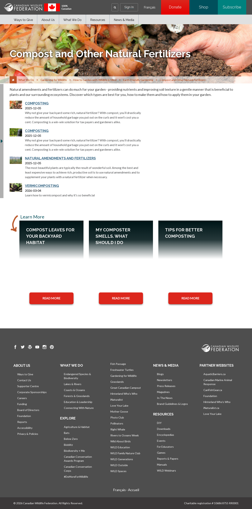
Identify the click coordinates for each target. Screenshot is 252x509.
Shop (208, 7)
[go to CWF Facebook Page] (15, 347)
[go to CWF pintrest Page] (52, 347)
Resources (97, 20)
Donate (179, 7)
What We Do (72, 20)
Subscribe (234, 7)
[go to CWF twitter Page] (23, 347)
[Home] (13, 79)
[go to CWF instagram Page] (44, 347)
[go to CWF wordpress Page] (30, 347)
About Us (48, 20)
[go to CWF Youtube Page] (37, 347)
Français (149, 7)
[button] (115, 7)
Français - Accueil (126, 490)
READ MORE (51, 298)
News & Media (124, 20)
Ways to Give (23, 20)
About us (21, 365)
